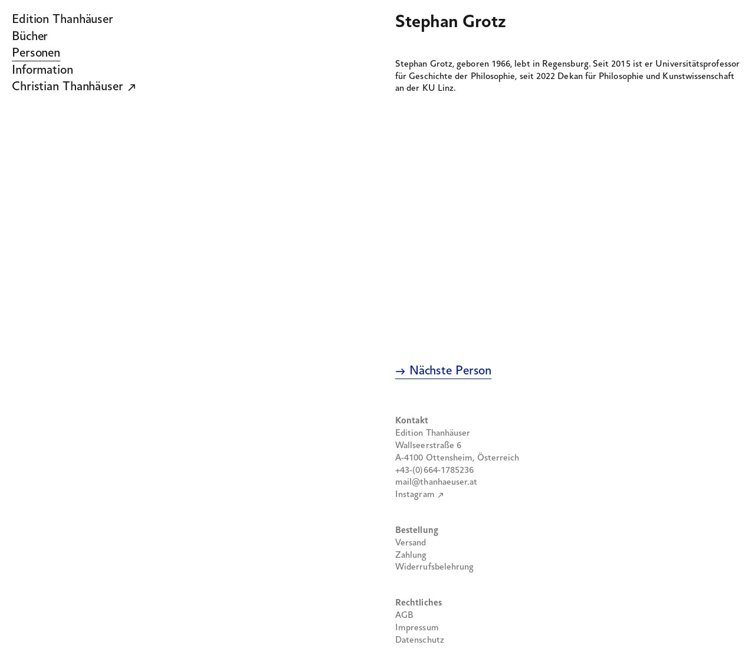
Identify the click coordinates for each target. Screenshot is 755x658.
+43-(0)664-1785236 (434, 470)
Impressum (417, 628)
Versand (410, 543)
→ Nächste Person (443, 371)
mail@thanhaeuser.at (436, 482)
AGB (404, 615)
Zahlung (411, 555)
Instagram (415, 494)
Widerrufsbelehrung (434, 567)
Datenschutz (419, 640)
